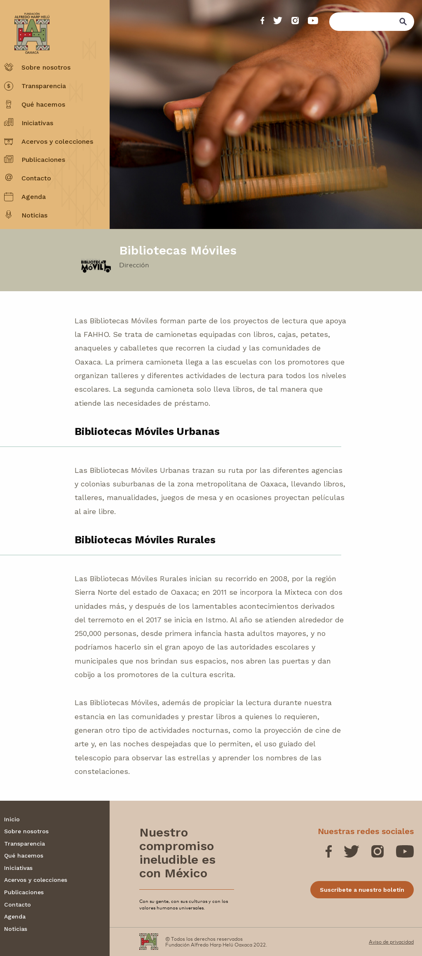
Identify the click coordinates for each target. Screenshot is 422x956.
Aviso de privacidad (391, 941)
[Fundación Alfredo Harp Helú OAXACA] (26, 25)
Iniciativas (37, 123)
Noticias (34, 215)
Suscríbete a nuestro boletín (362, 889)
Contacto (36, 178)
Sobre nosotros (45, 67)
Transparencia (43, 86)
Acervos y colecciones (57, 141)
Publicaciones (43, 160)
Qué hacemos (43, 104)
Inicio (12, 819)
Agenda (33, 197)
